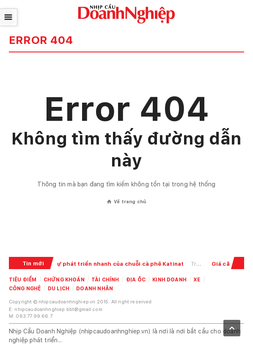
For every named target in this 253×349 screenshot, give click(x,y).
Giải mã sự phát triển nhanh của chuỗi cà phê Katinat (109, 264)
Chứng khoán (64, 280)
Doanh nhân (94, 289)
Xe (196, 280)
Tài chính (105, 280)
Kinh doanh (169, 280)
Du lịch (58, 289)
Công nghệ (25, 289)
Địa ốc (136, 280)
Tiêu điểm (23, 280)
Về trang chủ (126, 201)
